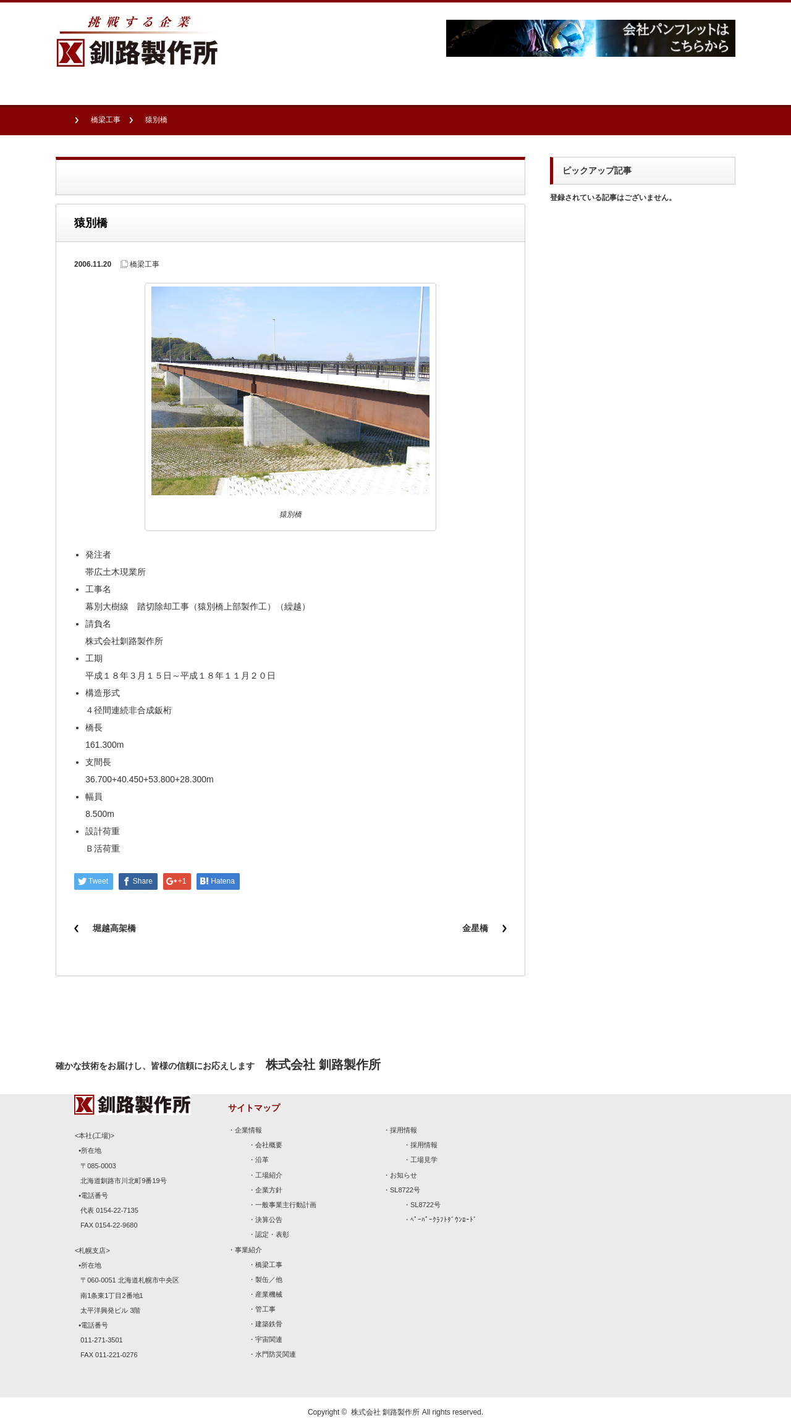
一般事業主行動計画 (285, 1204)
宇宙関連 (268, 1339)
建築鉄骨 (268, 1324)
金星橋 (475, 928)
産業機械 (268, 1294)
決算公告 (268, 1219)
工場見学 (424, 1159)
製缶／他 (268, 1279)
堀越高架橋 (114, 928)
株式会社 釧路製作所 (385, 1412)
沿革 (262, 1159)
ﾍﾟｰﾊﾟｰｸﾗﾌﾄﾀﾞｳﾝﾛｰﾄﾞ (443, 1219)
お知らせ (403, 1175)
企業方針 (268, 1190)
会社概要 (268, 1145)
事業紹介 (248, 1249)
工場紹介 (268, 1175)
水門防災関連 (275, 1354)
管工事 (265, 1309)
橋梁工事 (106, 119)
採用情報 (403, 1130)
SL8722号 (405, 1190)
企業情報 (248, 1130)
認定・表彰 (272, 1234)
